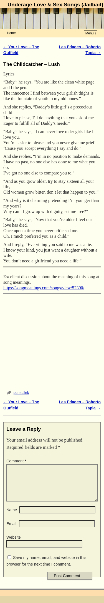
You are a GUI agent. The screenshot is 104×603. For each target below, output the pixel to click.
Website (13, 544)
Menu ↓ (90, 33)
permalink (21, 393)
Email (11, 530)
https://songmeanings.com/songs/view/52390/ (43, 287)
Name (11, 516)
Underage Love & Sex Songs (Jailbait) (55, 4)
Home (11, 33)
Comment (16, 461)
